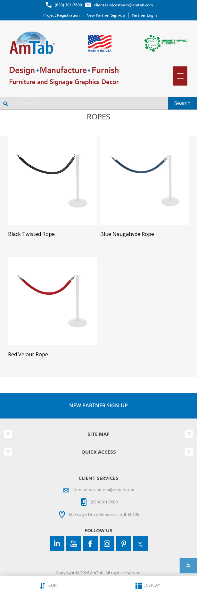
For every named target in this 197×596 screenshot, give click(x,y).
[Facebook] (90, 543)
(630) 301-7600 (68, 5)
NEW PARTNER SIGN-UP (98, 405)
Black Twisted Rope (31, 234)
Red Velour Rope (28, 354)
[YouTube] (73, 543)
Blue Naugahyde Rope (127, 234)
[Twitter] (140, 543)
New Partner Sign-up (105, 15)
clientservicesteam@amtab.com (123, 5)
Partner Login (144, 15)
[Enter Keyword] (84, 103)
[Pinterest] (123, 543)
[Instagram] (107, 543)
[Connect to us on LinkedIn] (57, 543)
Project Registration (61, 15)
